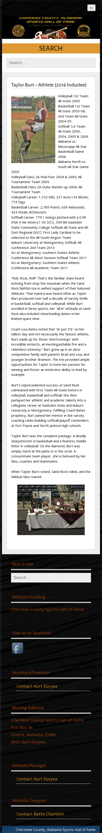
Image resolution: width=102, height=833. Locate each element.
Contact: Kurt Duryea (37, 686)
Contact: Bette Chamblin (40, 814)
